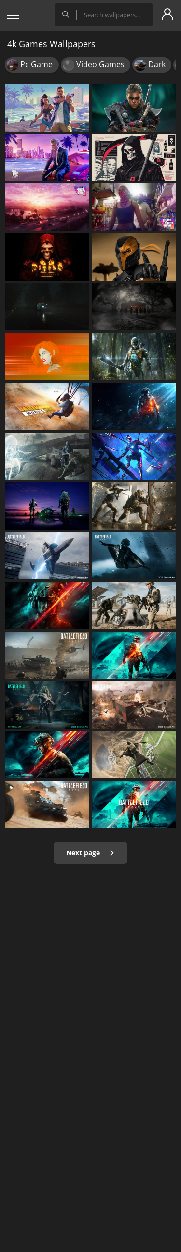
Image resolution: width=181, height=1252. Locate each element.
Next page (90, 852)
